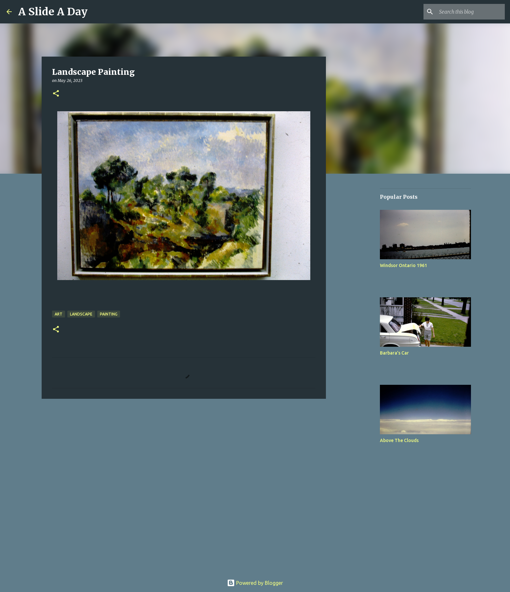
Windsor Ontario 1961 (403, 265)
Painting (108, 314)
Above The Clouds (399, 440)
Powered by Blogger (255, 583)
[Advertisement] (359, 281)
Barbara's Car (394, 353)
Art (58, 314)
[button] (56, 93)
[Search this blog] (470, 12)
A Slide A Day (52, 11)
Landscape (81, 314)
